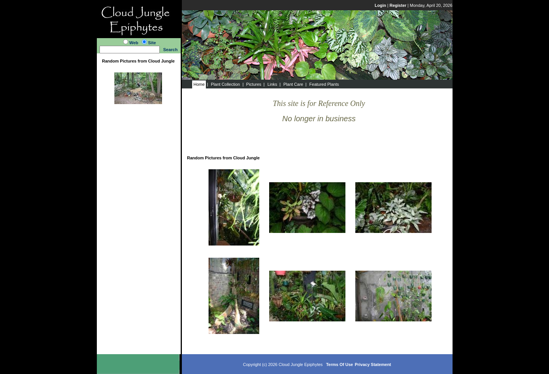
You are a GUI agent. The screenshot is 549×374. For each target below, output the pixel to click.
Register (398, 5)
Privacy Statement (373, 364)
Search (170, 49)
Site (152, 42)
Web (133, 42)
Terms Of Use (339, 364)
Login (380, 5)
